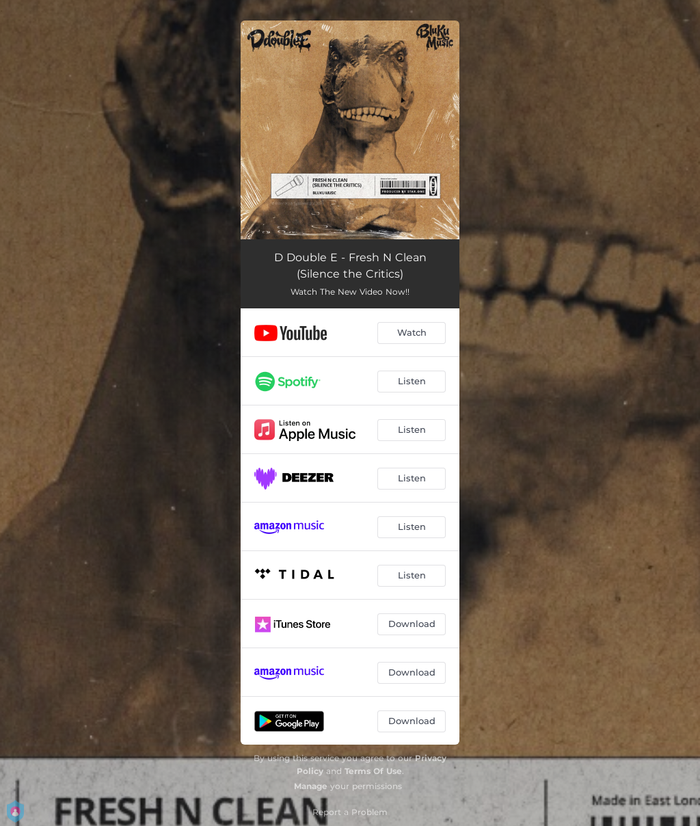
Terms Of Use (373, 771)
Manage (310, 786)
